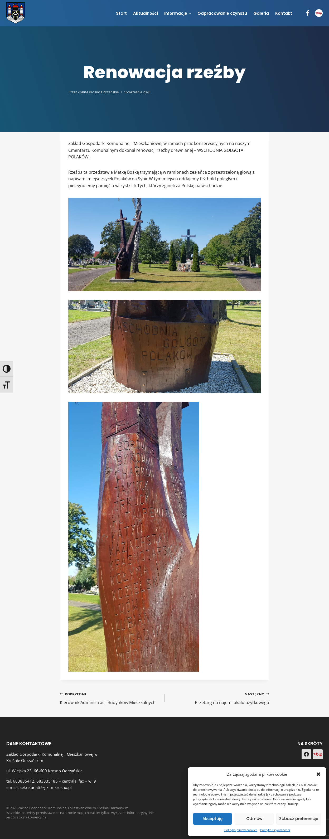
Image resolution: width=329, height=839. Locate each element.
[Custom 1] (318, 754)
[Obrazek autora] (63, 92)
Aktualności (145, 13)
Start (121, 13)
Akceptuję (212, 818)
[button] (318, 774)
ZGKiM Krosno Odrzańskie (98, 92)
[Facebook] (308, 13)
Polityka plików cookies (241, 830)
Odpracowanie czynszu (222, 13)
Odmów (254, 818)
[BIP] (319, 13)
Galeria (261, 13)
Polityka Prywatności (275, 830)
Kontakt (283, 13)
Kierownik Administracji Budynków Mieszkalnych (110, 698)
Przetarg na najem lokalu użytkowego (219, 698)
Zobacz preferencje (298, 818)
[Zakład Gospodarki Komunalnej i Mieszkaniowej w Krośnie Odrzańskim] (15, 13)
